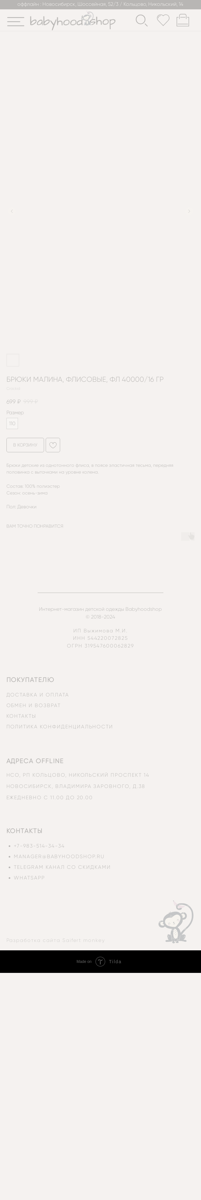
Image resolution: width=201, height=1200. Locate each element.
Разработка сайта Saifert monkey (55, 940)
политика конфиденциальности (60, 727)
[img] (15, 22)
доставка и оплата (37, 695)
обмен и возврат (33, 705)
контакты (21, 716)
